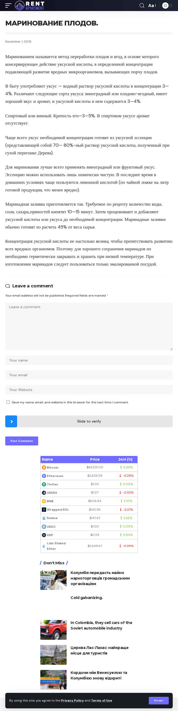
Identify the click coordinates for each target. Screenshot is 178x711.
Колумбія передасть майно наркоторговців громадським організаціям (100, 578)
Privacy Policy (72, 700)
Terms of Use (101, 700)
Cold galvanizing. (87, 597)
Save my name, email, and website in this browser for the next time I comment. (70, 402)
